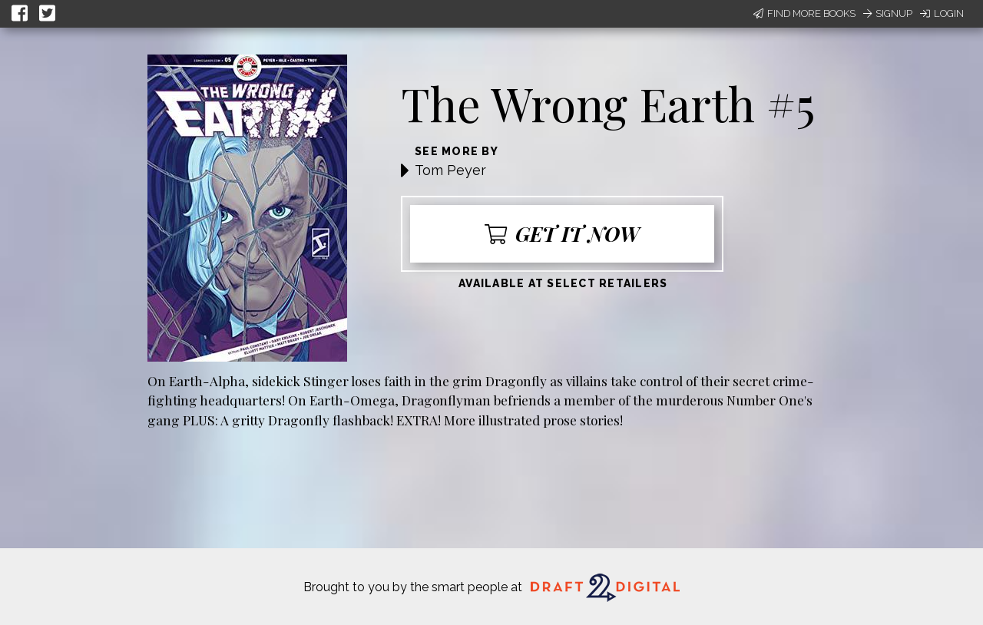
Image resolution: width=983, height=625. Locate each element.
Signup (887, 13)
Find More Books (804, 13)
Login (942, 13)
